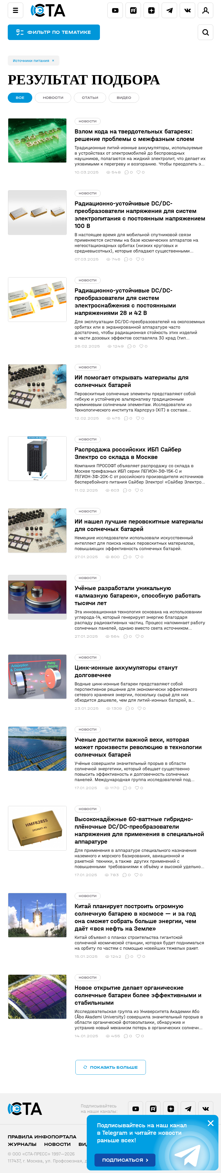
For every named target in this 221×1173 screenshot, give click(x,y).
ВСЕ (20, 98)
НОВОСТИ (53, 98)
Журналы (22, 1144)
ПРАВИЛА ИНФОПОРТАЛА (42, 1137)
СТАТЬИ (90, 98)
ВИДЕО (124, 98)
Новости (57, 1144)
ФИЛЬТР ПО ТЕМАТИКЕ (59, 32)
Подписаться (122, 1160)
